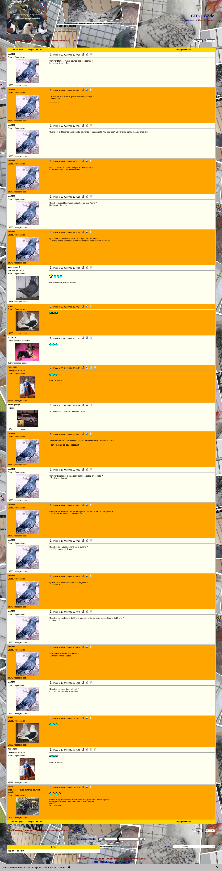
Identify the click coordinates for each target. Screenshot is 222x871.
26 (41, 50)
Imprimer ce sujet (16, 851)
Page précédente (183, 50)
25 (37, 50)
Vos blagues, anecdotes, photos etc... (53, 41)
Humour (29, 41)
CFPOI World (16, 41)
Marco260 (202, 20)
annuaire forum (113, 859)
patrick (211, 20)
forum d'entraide (96, 859)
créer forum (81, 859)
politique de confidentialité (133, 859)
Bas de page (17, 50)
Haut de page (18, 822)
